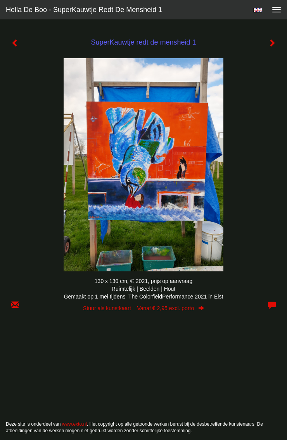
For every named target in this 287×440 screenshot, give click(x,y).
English (257, 10)
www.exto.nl (74, 424)
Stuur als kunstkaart (143, 308)
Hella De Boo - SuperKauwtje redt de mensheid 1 (84, 10)
